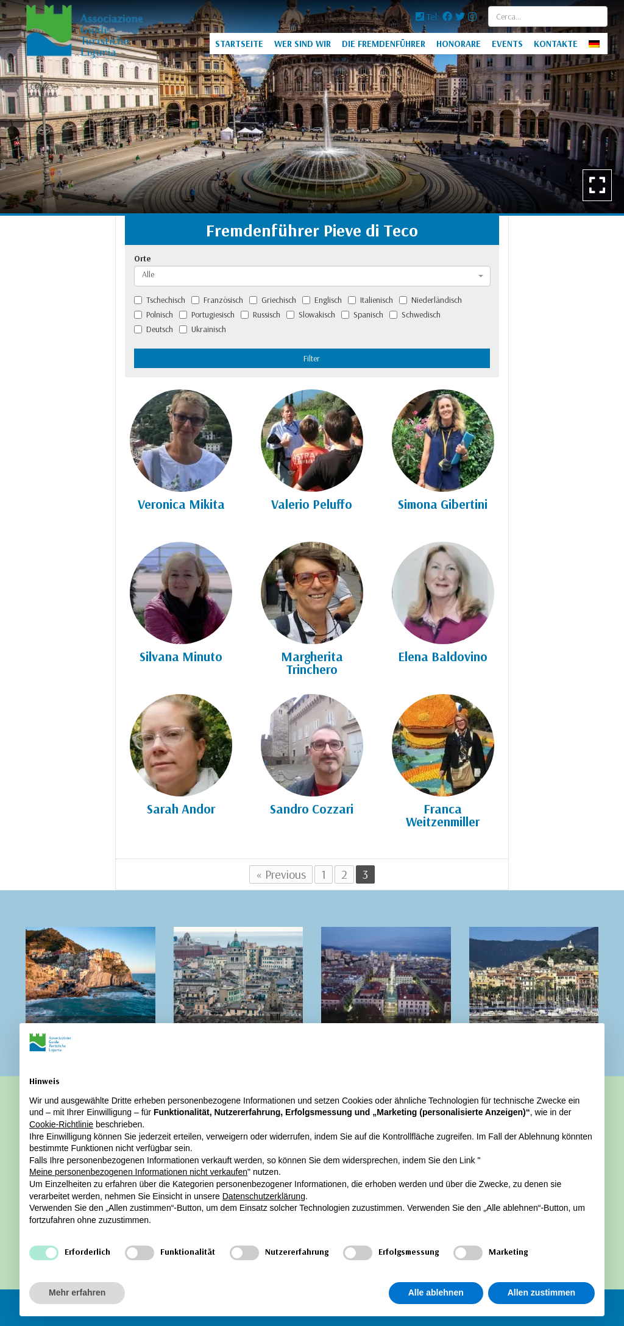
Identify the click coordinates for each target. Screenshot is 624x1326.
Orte (142, 258)
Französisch (217, 300)
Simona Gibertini (443, 504)
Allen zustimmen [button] (541, 1292)
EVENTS (507, 43)
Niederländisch (430, 300)
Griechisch (272, 300)
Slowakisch (310, 314)
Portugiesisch (207, 314)
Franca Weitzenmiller (443, 815)
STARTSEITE (239, 43)
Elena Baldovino (443, 656)
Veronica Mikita (181, 504)
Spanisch (362, 314)
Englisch (322, 300)
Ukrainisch (202, 329)
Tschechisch (159, 300)
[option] (312, 106)
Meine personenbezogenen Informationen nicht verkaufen (138, 1172)
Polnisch (153, 314)
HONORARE (458, 43)
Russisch (260, 314)
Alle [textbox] (148, 274)
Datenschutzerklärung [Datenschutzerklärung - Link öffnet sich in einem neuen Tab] (263, 1196)
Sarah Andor (181, 809)
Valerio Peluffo (311, 504)
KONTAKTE (556, 43)
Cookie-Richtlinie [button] (61, 1124)
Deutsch (153, 329)
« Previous (281, 874)
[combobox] (312, 276)
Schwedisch (415, 314)
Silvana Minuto (181, 656)
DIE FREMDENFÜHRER (383, 43)
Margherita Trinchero (312, 662)
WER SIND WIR (302, 43)
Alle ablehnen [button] (436, 1292)
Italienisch (370, 300)
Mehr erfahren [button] (77, 1292)
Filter (311, 358)
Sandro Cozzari (311, 809)
